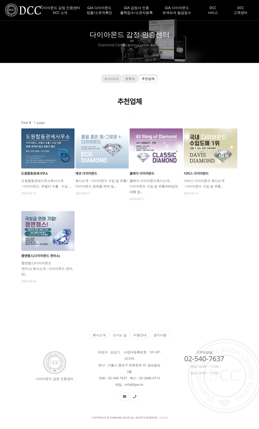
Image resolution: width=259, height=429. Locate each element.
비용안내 (140, 335)
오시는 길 (120, 335)
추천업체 (145, 78)
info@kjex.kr (134, 384)
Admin (163, 417)
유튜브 (127, 78)
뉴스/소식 (108, 78)
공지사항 (159, 335)
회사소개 (99, 335)
